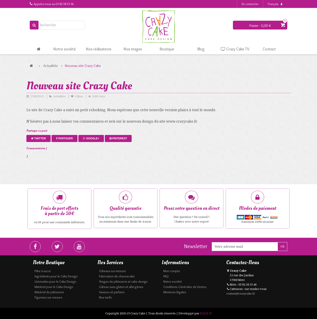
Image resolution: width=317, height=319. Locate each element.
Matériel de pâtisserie (49, 292)
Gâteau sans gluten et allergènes (121, 287)
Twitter (38, 138)
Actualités (50, 66)
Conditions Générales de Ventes (184, 287)
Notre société (64, 49)
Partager (64, 138)
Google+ (91, 138)
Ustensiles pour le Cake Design (55, 282)
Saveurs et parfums (112, 292)
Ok (282, 246)
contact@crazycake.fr (240, 293)
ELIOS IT (206, 313)
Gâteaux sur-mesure (112, 271)
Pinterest (118, 138)
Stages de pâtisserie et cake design (123, 282)
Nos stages (132, 49)
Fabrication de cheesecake (117, 276)
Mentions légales (174, 292)
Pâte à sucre (43, 271)
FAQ (166, 276)
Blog (201, 49)
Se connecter (250, 4)
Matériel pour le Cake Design (54, 287)
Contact (269, 49)
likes (77, 96)
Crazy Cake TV (235, 49)
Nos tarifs (105, 297)
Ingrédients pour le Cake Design (56, 276)
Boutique (167, 49)
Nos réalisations (98, 49)
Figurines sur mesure (48, 297)
